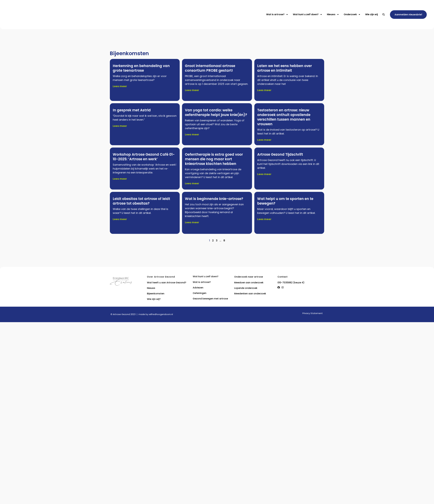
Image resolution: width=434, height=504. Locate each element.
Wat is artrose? (277, 14)
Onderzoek (352, 14)
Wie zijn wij (371, 14)
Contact (282, 276)
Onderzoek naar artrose (248, 276)
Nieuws (333, 14)
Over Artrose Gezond (161, 276)
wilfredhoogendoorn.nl (161, 314)
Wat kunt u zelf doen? (307, 14)
